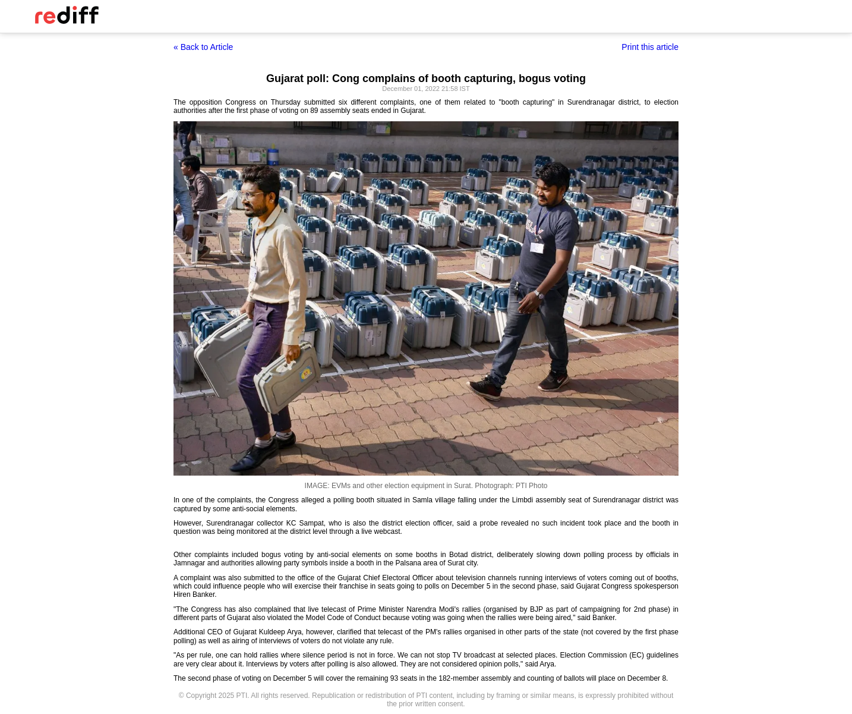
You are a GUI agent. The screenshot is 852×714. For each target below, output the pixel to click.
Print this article (650, 47)
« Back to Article (203, 47)
